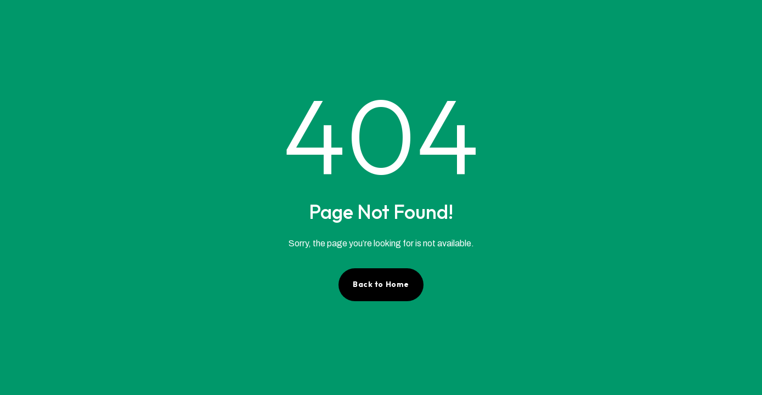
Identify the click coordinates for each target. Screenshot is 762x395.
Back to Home (381, 284)
